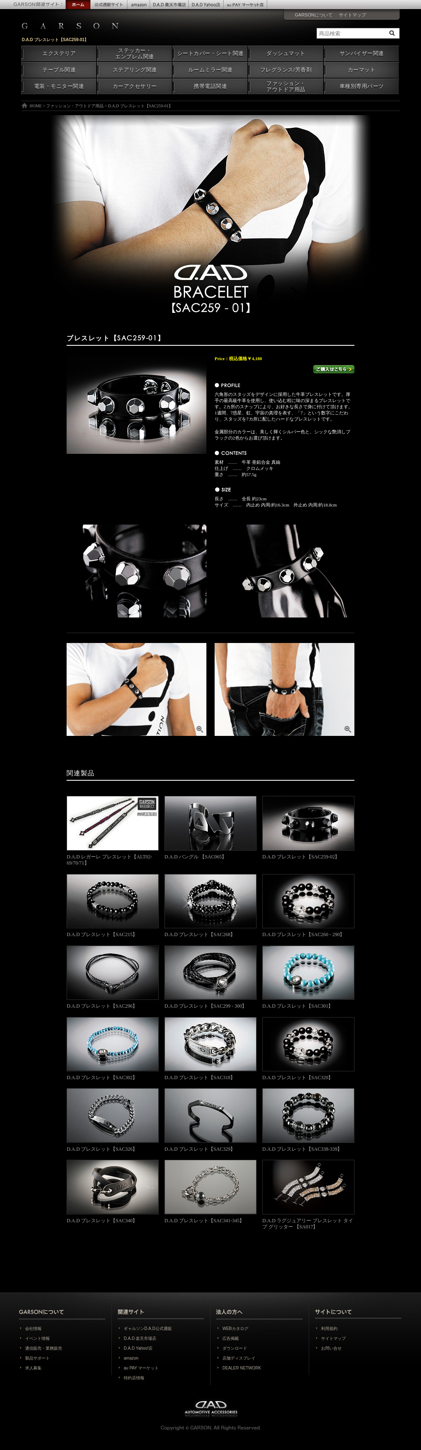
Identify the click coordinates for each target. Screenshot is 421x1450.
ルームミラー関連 (210, 70)
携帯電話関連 (210, 86)
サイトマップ (352, 14)
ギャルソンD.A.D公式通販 (148, 1328)
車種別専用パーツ (362, 86)
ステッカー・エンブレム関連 (134, 54)
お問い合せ (331, 1348)
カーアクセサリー (135, 86)
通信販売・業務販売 (43, 1348)
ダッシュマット (285, 53)
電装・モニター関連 (59, 86)
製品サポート (37, 1358)
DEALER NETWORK (241, 1368)
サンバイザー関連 (362, 53)
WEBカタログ (235, 1328)
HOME (36, 106)
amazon (131, 1358)
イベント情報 (37, 1338)
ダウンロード (234, 1348)
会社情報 (33, 1328)
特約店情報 (134, 1378)
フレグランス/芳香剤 (286, 70)
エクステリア (59, 53)
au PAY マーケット (141, 1368)
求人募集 (33, 1368)
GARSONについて (314, 14)
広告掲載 (230, 1338)
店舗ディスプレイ (238, 1358)
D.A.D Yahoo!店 (138, 1348)
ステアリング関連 (135, 70)
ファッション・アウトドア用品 (285, 87)
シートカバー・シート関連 (210, 53)
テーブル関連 (59, 70)
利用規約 (329, 1328)
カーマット (362, 70)
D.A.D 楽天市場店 (140, 1338)
